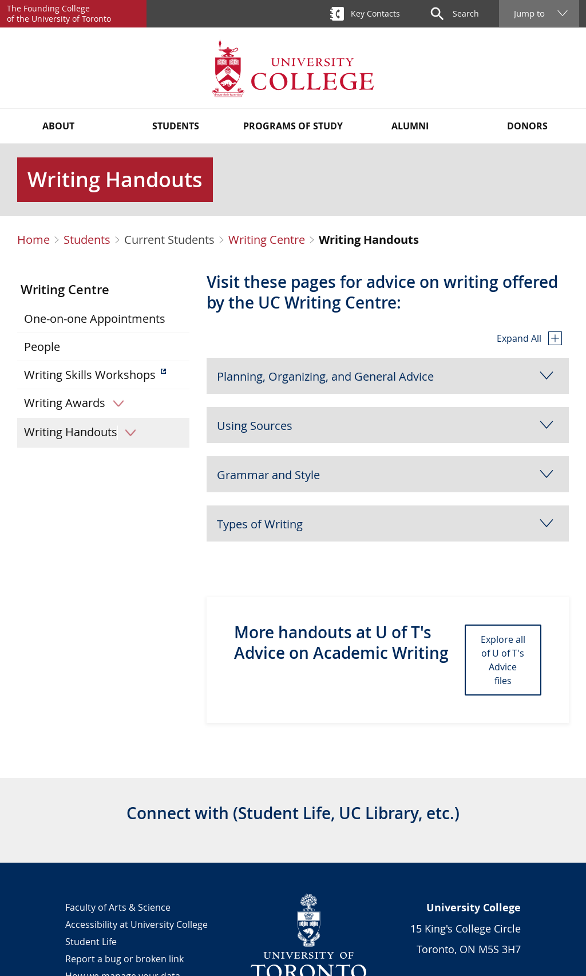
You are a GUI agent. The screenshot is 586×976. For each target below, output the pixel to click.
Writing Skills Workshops (90, 374)
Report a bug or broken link (124, 959)
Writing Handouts (84, 432)
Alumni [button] (410, 126)
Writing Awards (78, 403)
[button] (388, 376)
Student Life (91, 941)
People (42, 346)
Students (87, 240)
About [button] (58, 126)
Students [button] (175, 126)
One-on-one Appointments (94, 318)
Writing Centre (266, 240)
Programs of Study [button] (293, 126)
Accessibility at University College (136, 924)
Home (33, 240)
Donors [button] (527, 126)
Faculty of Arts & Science (118, 907)
